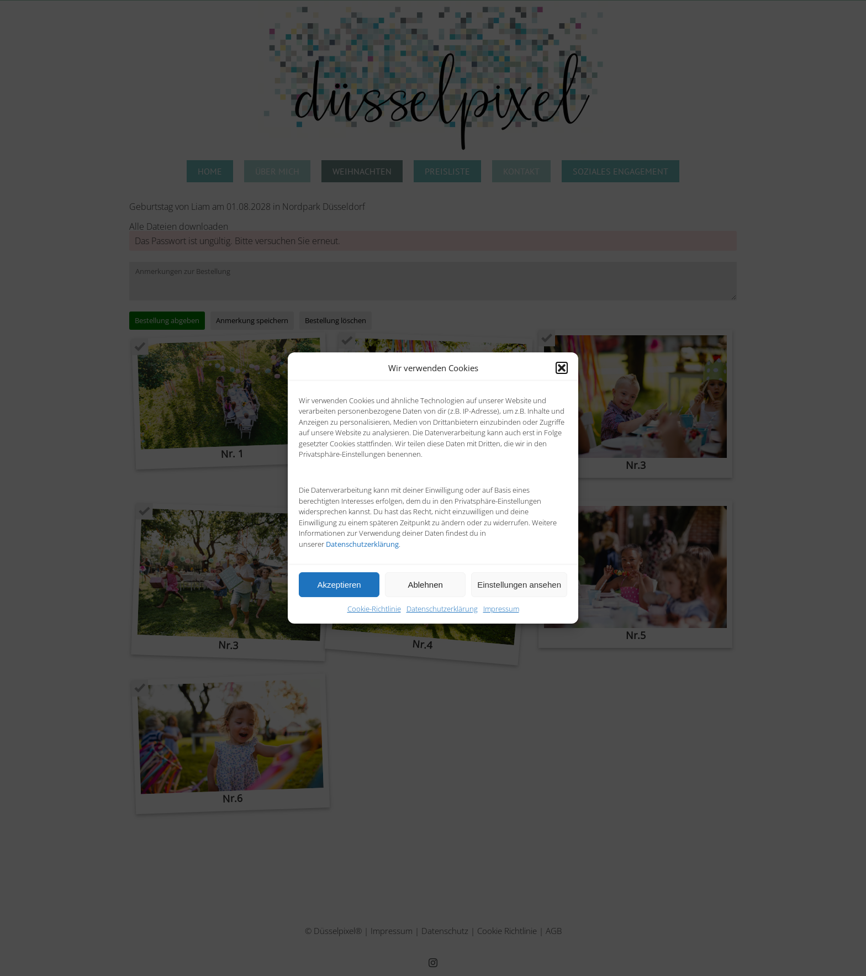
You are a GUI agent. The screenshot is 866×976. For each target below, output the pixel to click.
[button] (561, 367)
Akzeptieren (339, 584)
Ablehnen (425, 584)
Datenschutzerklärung (442, 609)
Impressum (501, 609)
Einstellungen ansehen (519, 584)
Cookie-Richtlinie (374, 609)
